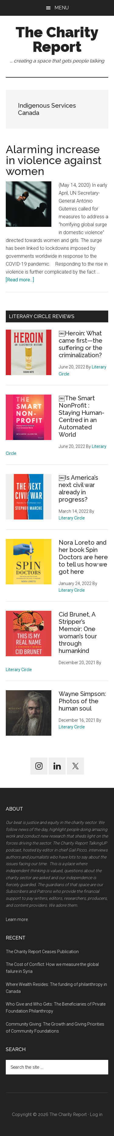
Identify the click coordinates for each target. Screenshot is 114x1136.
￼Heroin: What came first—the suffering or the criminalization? (80, 344)
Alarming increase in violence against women (54, 160)
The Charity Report (57, 39)
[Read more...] (20, 280)
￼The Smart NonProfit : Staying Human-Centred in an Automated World (81, 416)
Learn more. (17, 919)
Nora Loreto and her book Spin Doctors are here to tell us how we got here (83, 557)
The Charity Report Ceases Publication (43, 951)
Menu (61, 8)
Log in (96, 1114)
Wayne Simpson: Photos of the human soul (82, 701)
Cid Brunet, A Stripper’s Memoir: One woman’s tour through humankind (78, 632)
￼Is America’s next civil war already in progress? (78, 488)
